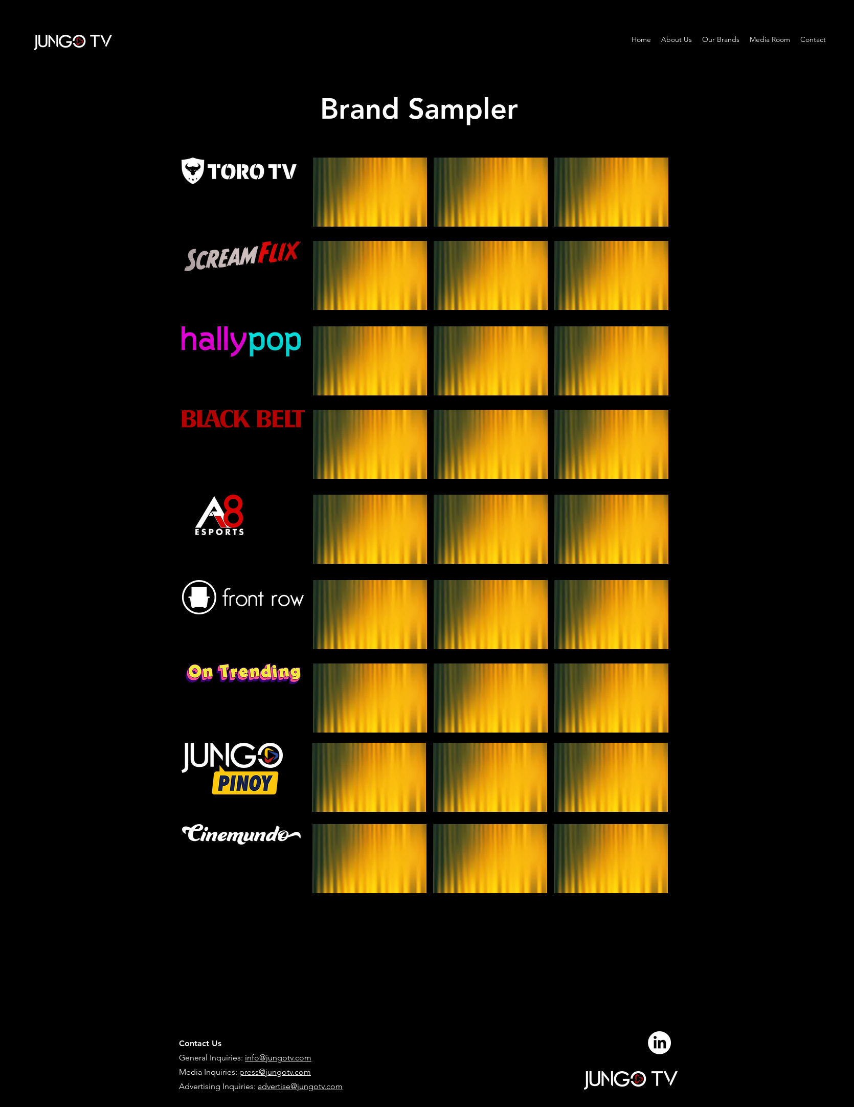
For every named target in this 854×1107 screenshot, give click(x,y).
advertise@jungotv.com (300, 1086)
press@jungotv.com (275, 1072)
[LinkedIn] (659, 1042)
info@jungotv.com (278, 1057)
